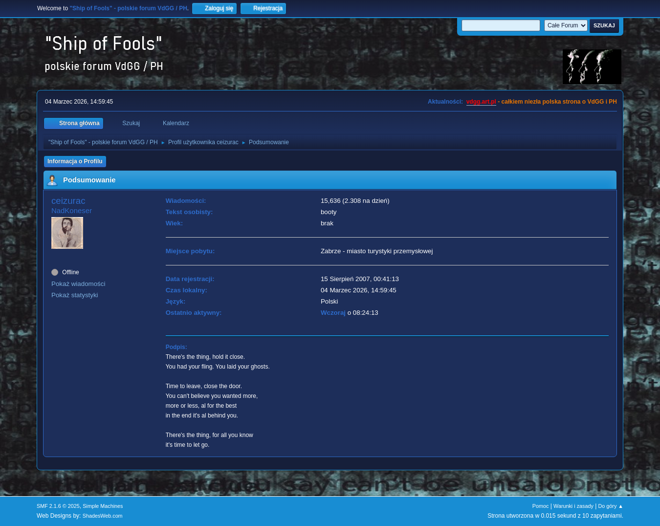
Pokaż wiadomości (78, 283)
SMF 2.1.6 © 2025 (58, 506)
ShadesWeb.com (103, 516)
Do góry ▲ (610, 506)
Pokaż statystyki (74, 295)
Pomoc (540, 506)
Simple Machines (103, 506)
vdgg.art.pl (481, 101)
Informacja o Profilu (75, 161)
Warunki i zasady (573, 506)
